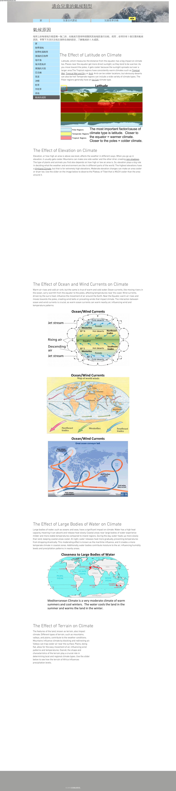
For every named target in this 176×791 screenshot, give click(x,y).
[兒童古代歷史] (70, 20)
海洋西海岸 (40, 64)
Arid (91, 73)
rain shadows (132, 159)
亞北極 (38, 72)
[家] (41, 20)
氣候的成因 (40, 97)
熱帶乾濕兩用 (41, 52)
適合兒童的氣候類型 (72, 6)
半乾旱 (38, 89)
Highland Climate (43, 168)
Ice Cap (95, 80)
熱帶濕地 (39, 47)
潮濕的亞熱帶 (41, 56)
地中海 (38, 60)
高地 (37, 93)
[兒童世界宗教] (111, 20)
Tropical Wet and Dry (75, 73)
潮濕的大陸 (40, 68)
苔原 (37, 76)
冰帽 (37, 81)
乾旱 (37, 85)
